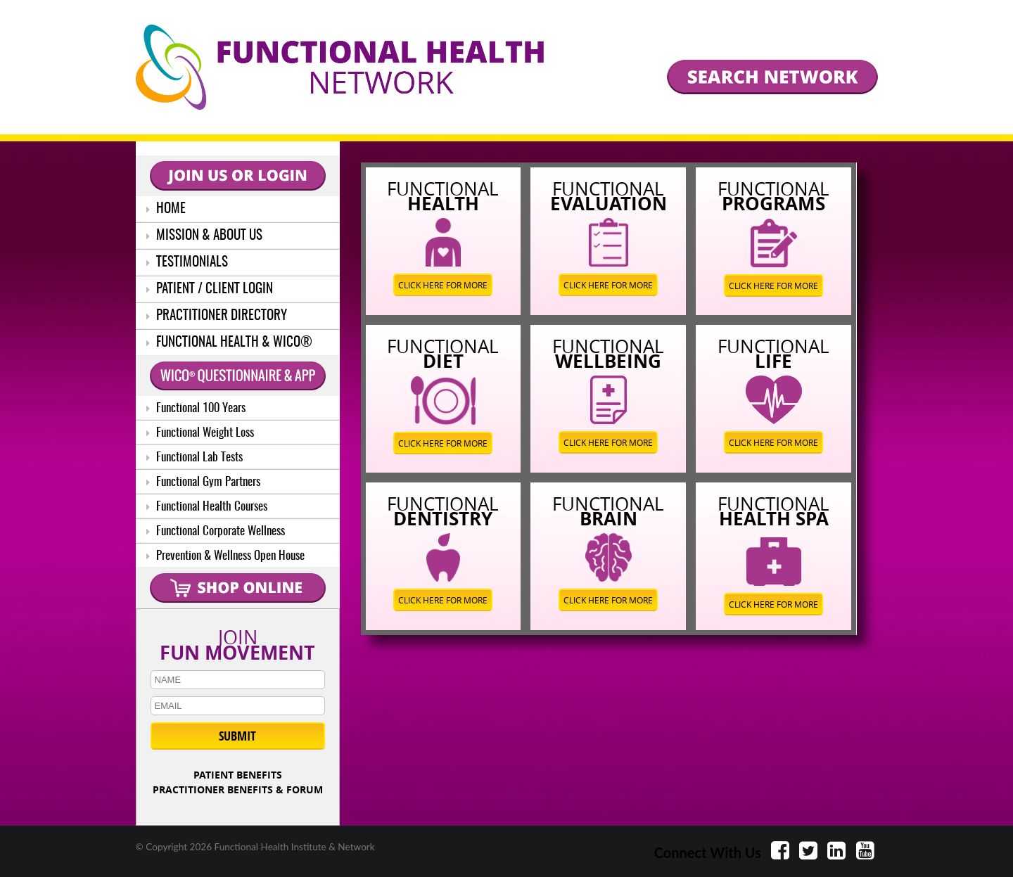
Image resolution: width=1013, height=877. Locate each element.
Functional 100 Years (196, 408)
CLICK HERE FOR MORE (443, 284)
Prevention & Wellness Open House (225, 556)
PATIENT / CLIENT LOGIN (209, 289)
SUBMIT (237, 736)
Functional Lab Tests (194, 457)
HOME (166, 209)
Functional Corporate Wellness (215, 531)
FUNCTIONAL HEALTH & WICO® (229, 343)
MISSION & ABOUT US (204, 236)
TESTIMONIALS (187, 262)
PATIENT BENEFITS (237, 774)
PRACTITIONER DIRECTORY (216, 316)
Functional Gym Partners (203, 482)
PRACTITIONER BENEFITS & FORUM (238, 789)
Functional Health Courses (206, 507)
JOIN (238, 642)
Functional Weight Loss (200, 433)
